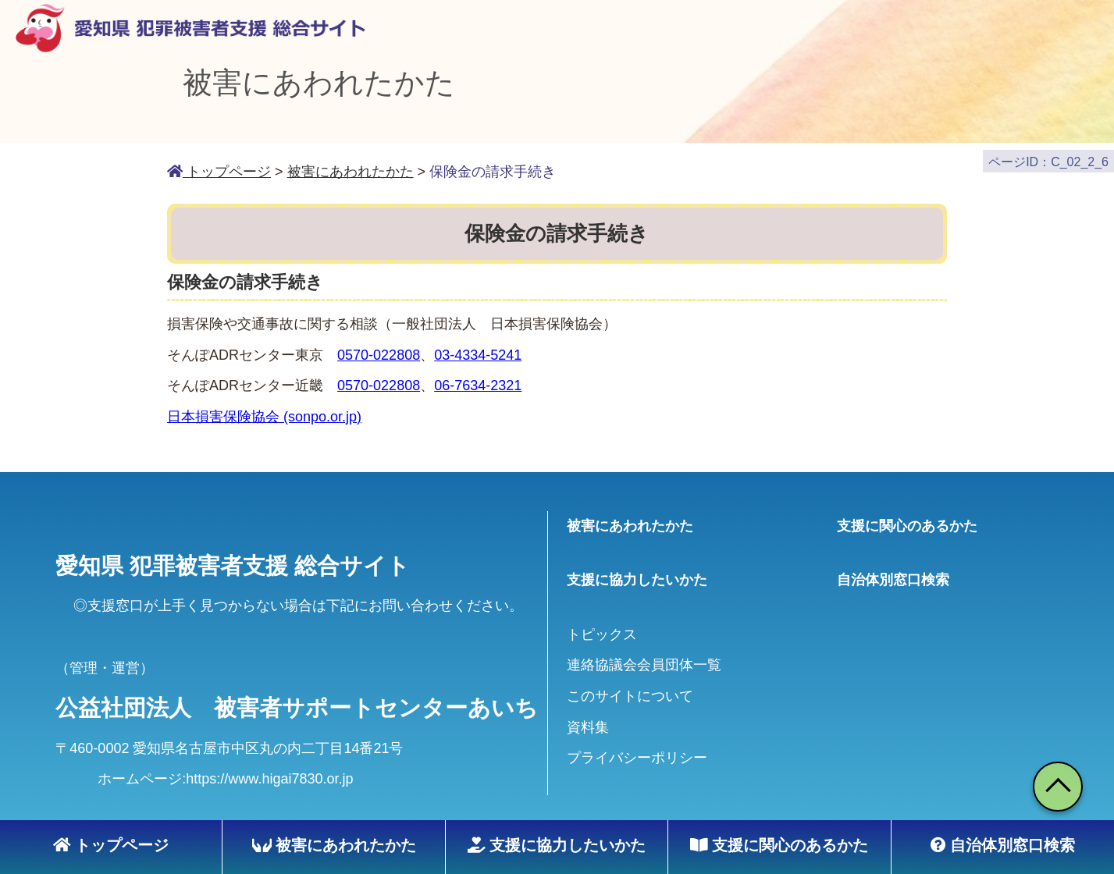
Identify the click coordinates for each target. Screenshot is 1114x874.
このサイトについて (630, 688)
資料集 (588, 719)
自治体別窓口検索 (1003, 845)
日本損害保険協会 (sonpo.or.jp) (264, 409)
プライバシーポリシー (637, 750)
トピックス (602, 626)
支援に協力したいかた (557, 845)
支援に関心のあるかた (779, 845)
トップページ (111, 845)
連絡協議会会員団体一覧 (644, 657)
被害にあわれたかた (334, 845)
